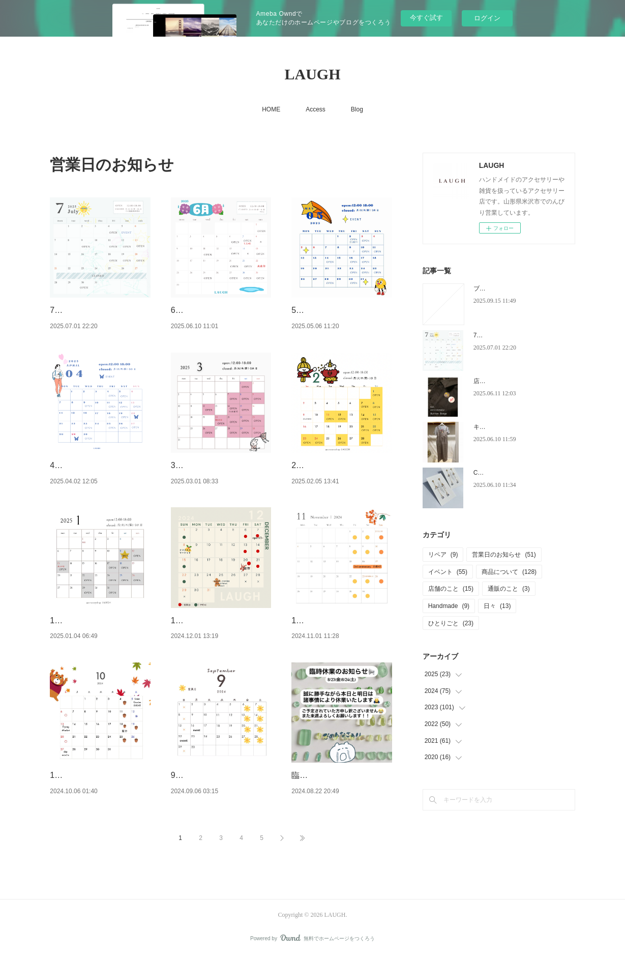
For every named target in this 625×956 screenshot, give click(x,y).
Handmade (448, 606)
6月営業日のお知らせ (210, 310)
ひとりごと (450, 623)
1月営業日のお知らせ (89, 620)
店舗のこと (450, 588)
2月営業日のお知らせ (330, 465)
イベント (447, 571)
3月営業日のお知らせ (210, 465)
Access (315, 109)
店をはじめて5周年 (499, 381)
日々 (497, 606)
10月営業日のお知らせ (91, 775)
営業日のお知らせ (503, 554)
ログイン (487, 18)
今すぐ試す (426, 17)
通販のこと (509, 588)
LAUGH (312, 74)
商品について (509, 571)
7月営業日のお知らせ (89, 310)
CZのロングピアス (498, 472)
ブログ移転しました (500, 288)
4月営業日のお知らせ (89, 465)
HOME (271, 109)
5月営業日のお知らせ (330, 310)
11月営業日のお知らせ (332, 620)
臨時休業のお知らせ (328, 775)
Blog (357, 109)
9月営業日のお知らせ (210, 775)
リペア (443, 554)
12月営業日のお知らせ (212, 620)
